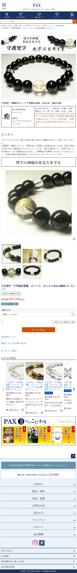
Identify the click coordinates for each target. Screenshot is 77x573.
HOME (3, 26)
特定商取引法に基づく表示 (12, 561)
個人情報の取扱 (8, 567)
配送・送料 (38, 491)
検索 (75, 21)
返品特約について (9, 337)
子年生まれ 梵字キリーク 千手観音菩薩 (48, 26)
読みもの (39, 512)
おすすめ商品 (21, 15)
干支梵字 (27, 26)
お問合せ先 (38, 505)
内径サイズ (7, 310)
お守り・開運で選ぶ (15, 26)
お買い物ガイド (39, 15)
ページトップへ (73, 456)
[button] (3, 389)
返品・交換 (38, 498)
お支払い (39, 484)
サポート (39, 527)
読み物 (7, 15)
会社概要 (39, 534)
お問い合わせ (7, 551)
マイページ (57, 15)
